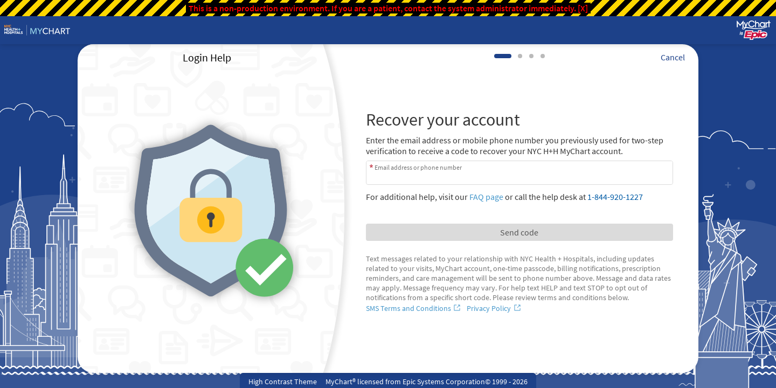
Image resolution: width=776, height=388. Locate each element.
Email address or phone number (418, 167)
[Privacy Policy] (495, 308)
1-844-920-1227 (615, 196)
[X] (583, 8)
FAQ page (486, 196)
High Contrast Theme (282, 381)
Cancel (673, 57)
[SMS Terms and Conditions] (414, 308)
